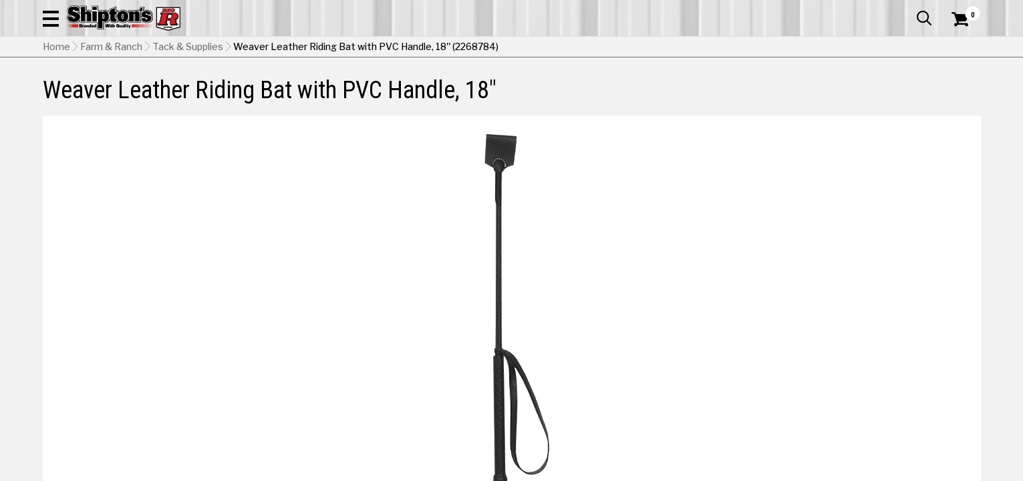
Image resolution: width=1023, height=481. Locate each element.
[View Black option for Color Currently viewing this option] (732, 337)
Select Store (887, 400)
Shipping (738, 400)
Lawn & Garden (680, 90)
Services (962, 10)
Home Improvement (565, 90)
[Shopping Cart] (958, 48)
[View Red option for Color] (822, 337)
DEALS (956, 90)
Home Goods (455, 90)
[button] (656, 48)
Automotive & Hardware (239, 90)
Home (56, 114)
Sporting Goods (874, 90)
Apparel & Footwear (101, 90)
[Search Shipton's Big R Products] (511, 48)
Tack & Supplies (187, 114)
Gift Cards (847, 10)
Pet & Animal (776, 90)
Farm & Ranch (361, 90)
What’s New (906, 10)
